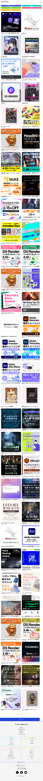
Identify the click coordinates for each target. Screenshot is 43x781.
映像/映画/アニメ (11, 755)
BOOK (11, 748)
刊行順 (11, 751)
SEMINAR (32, 748)
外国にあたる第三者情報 (21, 768)
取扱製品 (11, 738)
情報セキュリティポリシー (21, 765)
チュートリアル (32, 755)
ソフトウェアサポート (11, 744)
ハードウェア (11, 743)
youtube (25, 772)
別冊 (32, 741)
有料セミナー (32, 751)
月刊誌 (32, 740)
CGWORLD (32, 738)
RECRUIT (21, 732)
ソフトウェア (11, 740)
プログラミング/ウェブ (11, 756)
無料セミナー (32, 752)
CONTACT (21, 730)
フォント (11, 741)
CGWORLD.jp (32, 743)
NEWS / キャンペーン (21, 762)
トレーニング (32, 753)
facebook (21, 772)
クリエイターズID (21, 734)
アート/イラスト (11, 753)
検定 (32, 756)
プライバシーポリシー (21, 767)
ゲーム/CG (11, 752)
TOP (23, 719)
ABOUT (21, 727)
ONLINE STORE (21, 729)
